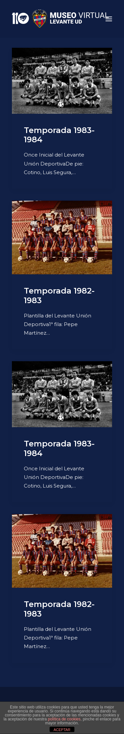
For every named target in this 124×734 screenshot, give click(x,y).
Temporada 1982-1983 (59, 295)
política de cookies (64, 719)
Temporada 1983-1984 (59, 135)
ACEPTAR (62, 730)
